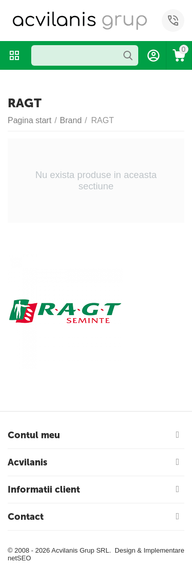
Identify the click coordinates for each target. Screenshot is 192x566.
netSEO (19, 558)
